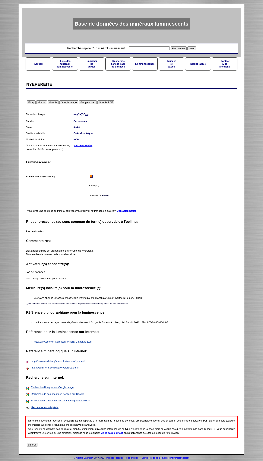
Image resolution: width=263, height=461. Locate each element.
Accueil (38, 64)
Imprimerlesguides (91, 64)
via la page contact (112, 432)
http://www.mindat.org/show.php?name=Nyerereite (58, 361)
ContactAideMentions (224, 64)
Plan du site (132, 458)
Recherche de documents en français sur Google (57, 394)
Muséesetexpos (171, 64)
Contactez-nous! (126, 210)
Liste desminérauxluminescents (65, 64)
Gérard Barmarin (84, 458)
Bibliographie (198, 64)
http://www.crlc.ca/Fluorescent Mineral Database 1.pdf (63, 341)
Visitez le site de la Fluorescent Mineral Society (165, 458)
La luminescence (144, 64)
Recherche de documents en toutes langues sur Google (61, 400)
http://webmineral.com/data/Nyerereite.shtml (54, 367)
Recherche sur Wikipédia (45, 407)
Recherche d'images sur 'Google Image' (52, 387)
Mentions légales (114, 458)
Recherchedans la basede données (118, 64)
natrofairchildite (83, 145)
